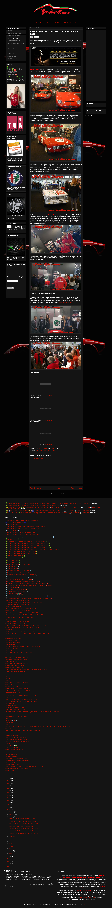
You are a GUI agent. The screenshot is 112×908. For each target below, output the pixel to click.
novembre (12, 814)
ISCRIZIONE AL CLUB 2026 (13, 35)
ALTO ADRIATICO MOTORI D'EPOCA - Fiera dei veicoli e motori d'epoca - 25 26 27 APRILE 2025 (31, 655)
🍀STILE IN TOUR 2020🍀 (12, 560)
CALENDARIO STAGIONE (13, 40)
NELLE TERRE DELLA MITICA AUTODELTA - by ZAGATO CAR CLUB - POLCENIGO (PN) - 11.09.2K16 (32, 712)
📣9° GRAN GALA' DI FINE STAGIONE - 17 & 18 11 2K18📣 (21, 575)
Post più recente (35, 488)
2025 (8, 778)
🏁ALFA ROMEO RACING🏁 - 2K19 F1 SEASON (18, 564)
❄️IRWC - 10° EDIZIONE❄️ (12, 524)
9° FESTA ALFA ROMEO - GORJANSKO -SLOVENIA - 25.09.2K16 (22, 627)
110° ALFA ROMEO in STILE (13, 606)
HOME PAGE (10, 30)
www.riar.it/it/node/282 (65, 302)
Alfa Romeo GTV (9, 636)
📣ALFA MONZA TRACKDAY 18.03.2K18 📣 (17, 577)
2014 (8, 805)
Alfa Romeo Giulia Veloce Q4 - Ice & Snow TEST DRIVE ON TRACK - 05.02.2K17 (27, 634)
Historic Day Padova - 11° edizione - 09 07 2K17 (18, 691)
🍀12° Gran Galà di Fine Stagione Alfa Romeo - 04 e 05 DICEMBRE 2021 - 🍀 (26, 541)
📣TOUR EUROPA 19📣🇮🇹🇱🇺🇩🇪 (14, 594)
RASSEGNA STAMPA (12, 58)
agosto (11, 839)
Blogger (85, 905)
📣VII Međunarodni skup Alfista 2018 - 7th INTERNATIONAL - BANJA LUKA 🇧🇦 (26, 596)
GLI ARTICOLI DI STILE (11, 686)
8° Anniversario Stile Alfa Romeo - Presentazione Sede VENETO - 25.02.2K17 (26, 625)
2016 (8, 800)
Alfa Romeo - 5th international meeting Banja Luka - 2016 (20, 632)
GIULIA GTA (8, 684)
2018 (8, 795)
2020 (8, 790)
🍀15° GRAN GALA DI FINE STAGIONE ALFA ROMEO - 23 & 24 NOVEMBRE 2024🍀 (28, 547)
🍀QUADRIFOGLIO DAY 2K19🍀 (14, 558)
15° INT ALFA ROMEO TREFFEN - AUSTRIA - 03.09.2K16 (20, 608)
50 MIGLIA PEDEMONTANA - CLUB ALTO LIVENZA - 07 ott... (25, 833)
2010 (8, 859)
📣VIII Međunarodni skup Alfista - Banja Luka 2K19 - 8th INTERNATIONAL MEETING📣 (29, 598)
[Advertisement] (56, 473)
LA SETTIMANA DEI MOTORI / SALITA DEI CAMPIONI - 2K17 (22, 701)
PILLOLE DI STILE (10, 718)
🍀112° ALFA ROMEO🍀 (12, 539)
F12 (6, 676)
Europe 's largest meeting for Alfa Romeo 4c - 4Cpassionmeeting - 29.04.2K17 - (27, 669)
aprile (10, 848)
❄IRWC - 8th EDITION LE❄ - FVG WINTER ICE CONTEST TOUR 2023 (24, 528)
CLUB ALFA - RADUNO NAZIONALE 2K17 (16, 663)
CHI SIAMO (9, 46)
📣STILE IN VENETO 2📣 (12, 587)
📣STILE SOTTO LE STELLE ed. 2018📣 (16, 589)
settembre (12, 836)
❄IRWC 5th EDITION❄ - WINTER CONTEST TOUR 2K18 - (20, 532)
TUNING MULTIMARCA (11, 754)
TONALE (7, 743)
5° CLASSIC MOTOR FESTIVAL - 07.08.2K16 (17, 621)
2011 (8, 856)
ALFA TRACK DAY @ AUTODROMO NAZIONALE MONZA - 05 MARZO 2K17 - (26, 646)
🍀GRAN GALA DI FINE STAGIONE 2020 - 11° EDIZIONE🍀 (21, 554)
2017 (8, 797)
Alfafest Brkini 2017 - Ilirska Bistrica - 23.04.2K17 (18, 653)
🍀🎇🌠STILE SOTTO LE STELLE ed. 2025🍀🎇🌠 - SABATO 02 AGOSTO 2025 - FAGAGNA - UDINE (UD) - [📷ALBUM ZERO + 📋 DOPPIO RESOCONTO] (47, 511)
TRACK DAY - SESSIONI (11, 747)
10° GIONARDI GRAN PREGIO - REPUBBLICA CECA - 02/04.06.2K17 (23, 602)
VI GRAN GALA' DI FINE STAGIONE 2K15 (16, 758)
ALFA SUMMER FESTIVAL (12, 644)
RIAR (6, 724)
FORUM (7, 678)
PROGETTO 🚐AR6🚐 (12, 38)
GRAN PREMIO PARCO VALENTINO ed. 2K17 (17, 688)
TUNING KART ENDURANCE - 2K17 (14, 752)
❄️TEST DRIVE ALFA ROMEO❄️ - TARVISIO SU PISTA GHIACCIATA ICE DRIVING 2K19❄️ (29, 537)
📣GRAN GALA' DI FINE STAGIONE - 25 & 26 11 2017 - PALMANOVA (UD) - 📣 (26, 583)
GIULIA (7, 680)
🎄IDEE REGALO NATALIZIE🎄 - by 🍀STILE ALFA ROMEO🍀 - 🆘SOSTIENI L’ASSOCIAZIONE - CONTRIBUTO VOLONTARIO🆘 (15, 70)
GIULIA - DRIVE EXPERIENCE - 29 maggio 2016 (18, 682)
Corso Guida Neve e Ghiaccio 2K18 (14, 667)
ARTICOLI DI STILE (11, 56)
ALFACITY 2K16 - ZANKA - (12, 648)
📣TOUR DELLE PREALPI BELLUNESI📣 (16, 591)
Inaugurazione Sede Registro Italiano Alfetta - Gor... (22, 826)
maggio (11, 846)
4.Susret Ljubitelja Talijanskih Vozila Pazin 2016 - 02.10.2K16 (21, 613)
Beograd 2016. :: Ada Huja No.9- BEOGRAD (16, 659)
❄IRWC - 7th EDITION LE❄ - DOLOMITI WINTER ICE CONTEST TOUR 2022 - (26, 526)
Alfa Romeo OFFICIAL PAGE (13, 638)
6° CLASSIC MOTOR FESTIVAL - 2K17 (15, 623)
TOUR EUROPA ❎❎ (11, 745)
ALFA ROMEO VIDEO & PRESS (13, 642)
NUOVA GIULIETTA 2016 (12, 714)
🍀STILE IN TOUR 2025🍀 (12, 562)
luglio (10, 841)
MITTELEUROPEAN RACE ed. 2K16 (14, 707)
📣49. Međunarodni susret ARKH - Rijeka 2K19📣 (19, 573)
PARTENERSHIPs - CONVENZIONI (15, 43)
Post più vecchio (76, 488)
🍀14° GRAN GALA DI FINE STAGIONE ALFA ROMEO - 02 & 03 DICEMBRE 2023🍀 (27, 545)
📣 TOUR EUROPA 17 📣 (12, 566)
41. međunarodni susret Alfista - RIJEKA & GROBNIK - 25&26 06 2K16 (24, 615)
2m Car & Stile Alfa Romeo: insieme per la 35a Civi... (23, 831)
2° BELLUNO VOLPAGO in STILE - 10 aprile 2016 (18, 610)
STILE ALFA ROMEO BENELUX (14, 51)
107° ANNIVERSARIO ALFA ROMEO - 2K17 (17, 604)
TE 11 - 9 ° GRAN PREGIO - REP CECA (15, 737)
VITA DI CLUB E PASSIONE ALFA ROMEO (16, 769)
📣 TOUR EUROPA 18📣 (12, 568)
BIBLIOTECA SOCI (11, 53)
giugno (11, 843)
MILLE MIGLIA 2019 (11, 705)
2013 (8, 807)
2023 (8, 783)
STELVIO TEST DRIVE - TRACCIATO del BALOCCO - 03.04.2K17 (22, 731)
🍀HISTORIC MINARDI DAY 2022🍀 (15, 556)
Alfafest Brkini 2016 (10, 651)
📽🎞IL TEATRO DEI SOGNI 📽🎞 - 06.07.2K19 (18, 600)
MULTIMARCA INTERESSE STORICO (45, 450)
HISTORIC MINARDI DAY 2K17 (13, 693)
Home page (56, 488)
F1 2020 (7, 674)
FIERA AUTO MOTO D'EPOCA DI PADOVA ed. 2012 (22, 819)
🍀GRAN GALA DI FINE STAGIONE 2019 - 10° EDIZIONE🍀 (21, 551)
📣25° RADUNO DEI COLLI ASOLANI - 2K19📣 (18, 570)
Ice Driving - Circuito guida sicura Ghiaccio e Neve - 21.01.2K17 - (22, 695)
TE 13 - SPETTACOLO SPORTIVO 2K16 (16, 739)
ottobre (11, 817)
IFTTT (7, 697)
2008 (8, 863)
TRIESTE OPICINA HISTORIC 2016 (14, 750)
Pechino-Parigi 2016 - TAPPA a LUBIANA (16, 716)
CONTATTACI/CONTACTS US (14, 33)
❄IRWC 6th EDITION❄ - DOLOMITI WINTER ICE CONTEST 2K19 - (23, 535)
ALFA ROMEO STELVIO (11, 640)
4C (6, 619)
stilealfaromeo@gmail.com (87, 897)
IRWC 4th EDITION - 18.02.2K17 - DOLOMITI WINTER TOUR (21, 699)
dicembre (11, 812)
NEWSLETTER (10, 48)
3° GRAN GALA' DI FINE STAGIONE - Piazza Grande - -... (24, 821)
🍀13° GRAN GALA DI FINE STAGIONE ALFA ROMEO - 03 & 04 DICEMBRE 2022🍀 (27, 543)
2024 (8, 781)
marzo (11, 851)
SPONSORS (8, 729)
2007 (8, 866)
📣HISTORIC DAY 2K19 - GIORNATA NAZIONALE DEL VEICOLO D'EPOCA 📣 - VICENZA (29, 585)
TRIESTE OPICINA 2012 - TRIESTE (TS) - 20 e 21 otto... (23, 823)
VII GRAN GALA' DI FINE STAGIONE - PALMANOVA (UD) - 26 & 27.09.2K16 (25, 766)
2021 (8, 788)
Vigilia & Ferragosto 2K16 (12, 764)
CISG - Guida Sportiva (11, 661)
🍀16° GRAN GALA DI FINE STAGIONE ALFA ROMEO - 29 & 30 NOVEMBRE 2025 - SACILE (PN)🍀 (32, 505)
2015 (8, 802)
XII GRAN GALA (9, 771)
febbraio (11, 853)
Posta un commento (37, 459)
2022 (8, 785)
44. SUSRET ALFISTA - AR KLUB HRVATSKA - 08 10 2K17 (21, 617)
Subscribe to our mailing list (15, 277)
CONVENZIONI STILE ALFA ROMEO (15, 665)
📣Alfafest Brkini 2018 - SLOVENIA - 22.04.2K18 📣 (19, 579)
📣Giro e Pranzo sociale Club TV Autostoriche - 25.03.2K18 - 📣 (22, 581)
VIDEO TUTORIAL (10, 762)
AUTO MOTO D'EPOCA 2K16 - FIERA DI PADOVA (18, 657)
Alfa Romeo (8, 629)
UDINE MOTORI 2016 (11, 756)
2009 (8, 861)
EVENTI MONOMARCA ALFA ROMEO (15, 672)
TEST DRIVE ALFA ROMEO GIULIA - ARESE (17, 741)
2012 (8, 810)
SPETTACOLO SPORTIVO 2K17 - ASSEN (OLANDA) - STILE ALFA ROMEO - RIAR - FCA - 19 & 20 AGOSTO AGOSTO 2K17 (38, 726)
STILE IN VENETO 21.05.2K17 (13, 735)
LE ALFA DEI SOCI (10, 703)
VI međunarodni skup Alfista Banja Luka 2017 (17, 760)
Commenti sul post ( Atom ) (58, 494)
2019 (8, 793)
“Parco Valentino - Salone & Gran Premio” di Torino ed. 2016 (21, 520)
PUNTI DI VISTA (9, 722)
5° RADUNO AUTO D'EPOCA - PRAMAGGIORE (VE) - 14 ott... (25, 828)
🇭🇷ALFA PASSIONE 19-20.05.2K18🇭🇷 (15, 522)
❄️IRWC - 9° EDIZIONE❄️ (12, 530)
